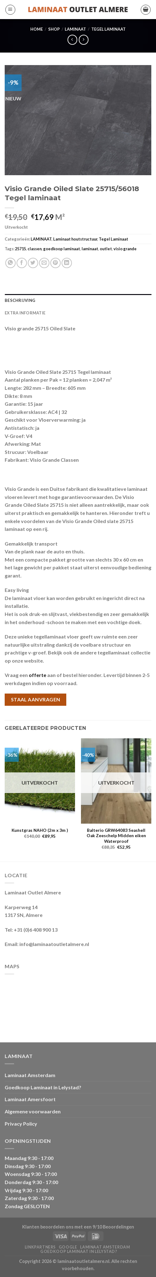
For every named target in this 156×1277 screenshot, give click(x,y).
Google (68, 1247)
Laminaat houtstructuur (75, 239)
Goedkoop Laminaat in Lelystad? (43, 1087)
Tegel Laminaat (108, 29)
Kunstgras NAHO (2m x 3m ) (40, 830)
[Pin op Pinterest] (55, 263)
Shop (54, 29)
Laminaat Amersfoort (30, 1099)
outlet (106, 248)
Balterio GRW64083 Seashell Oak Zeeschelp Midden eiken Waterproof (116, 836)
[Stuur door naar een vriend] (44, 263)
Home (36, 29)
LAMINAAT (75, 29)
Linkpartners (40, 1247)
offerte (37, 675)
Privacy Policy (21, 1124)
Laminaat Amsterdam (30, 1075)
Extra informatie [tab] (25, 312)
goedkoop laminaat (61, 248)
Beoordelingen (118, 1226)
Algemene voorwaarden (33, 1111)
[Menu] (10, 10)
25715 (20, 248)
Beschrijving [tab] (20, 300)
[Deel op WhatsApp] (10, 263)
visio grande (125, 248)
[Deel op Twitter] (33, 263)
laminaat (90, 248)
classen (35, 248)
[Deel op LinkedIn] (67, 263)
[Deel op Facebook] (22, 263)
